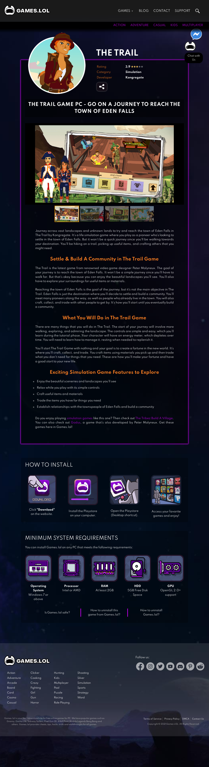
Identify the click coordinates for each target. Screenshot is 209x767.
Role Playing (62, 702)
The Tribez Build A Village (154, 418)
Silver (80, 678)
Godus (75, 422)
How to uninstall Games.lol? (151, 612)
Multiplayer (192, 25)
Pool (56, 688)
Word (81, 697)
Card (10, 692)
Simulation (133, 72)
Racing (58, 697)
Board (11, 688)
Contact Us (198, 719)
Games (124, 11)
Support (182, 11)
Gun (33, 697)
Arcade (12, 683)
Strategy (82, 692)
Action (119, 25)
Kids (174, 25)
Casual (159, 25)
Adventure (139, 25)
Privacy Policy (171, 719)
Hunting (59, 673)
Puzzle (58, 692)
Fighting (36, 688)
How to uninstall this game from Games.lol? (104, 612)
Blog (144, 11)
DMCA (185, 719)
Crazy (34, 683)
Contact (161, 11)
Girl (33, 692)
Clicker (35, 673)
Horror (35, 702)
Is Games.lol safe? (57, 612)
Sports (81, 688)
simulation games (79, 418)
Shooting (83, 673)
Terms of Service (152, 719)
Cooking (36, 678)
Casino (11, 697)
